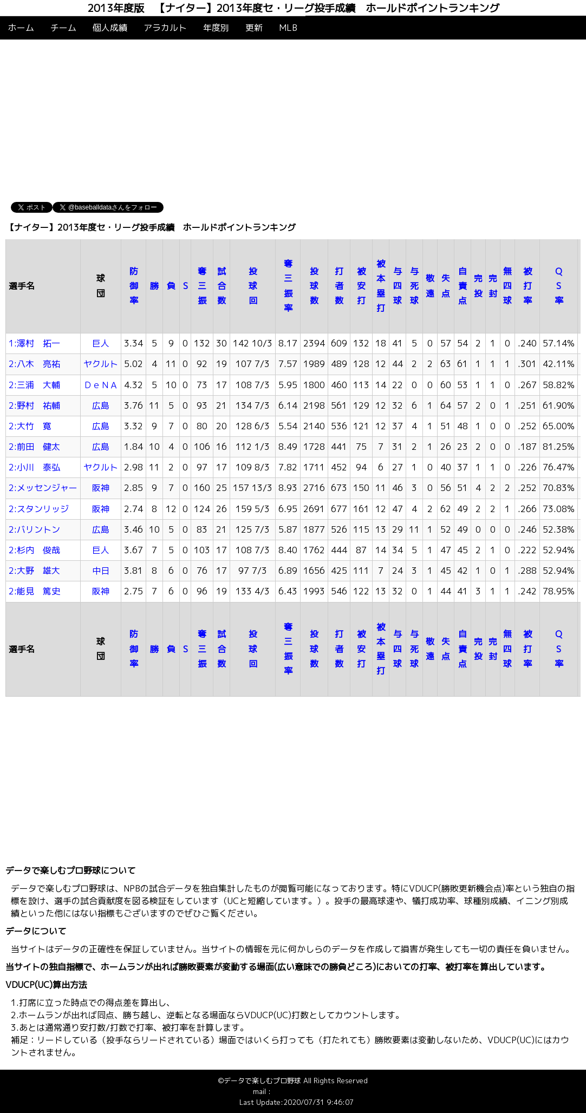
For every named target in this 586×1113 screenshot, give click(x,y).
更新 (254, 28)
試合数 (221, 285)
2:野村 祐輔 (34, 405)
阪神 (100, 488)
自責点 (462, 285)
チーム (63, 28)
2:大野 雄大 (34, 571)
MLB (288, 28)
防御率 (133, 285)
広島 (100, 405)
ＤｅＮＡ (100, 385)
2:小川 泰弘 (34, 467)
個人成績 (110, 28)
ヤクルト (100, 364)
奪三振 (202, 285)
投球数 (314, 285)
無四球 (507, 285)
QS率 (559, 285)
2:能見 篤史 (34, 591)
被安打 (361, 285)
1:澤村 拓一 (34, 343)
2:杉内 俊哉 (34, 550)
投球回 (253, 285)
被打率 (527, 285)
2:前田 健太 (34, 447)
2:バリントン (34, 529)
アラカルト (165, 28)
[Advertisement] (293, 121)
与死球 (414, 285)
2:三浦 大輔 (34, 385)
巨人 (100, 343)
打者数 (339, 285)
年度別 (216, 28)
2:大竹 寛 (30, 426)
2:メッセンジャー (43, 488)
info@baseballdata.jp (306, 1091)
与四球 (397, 285)
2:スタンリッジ (39, 509)
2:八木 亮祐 (34, 364)
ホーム (21, 28)
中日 (100, 571)
